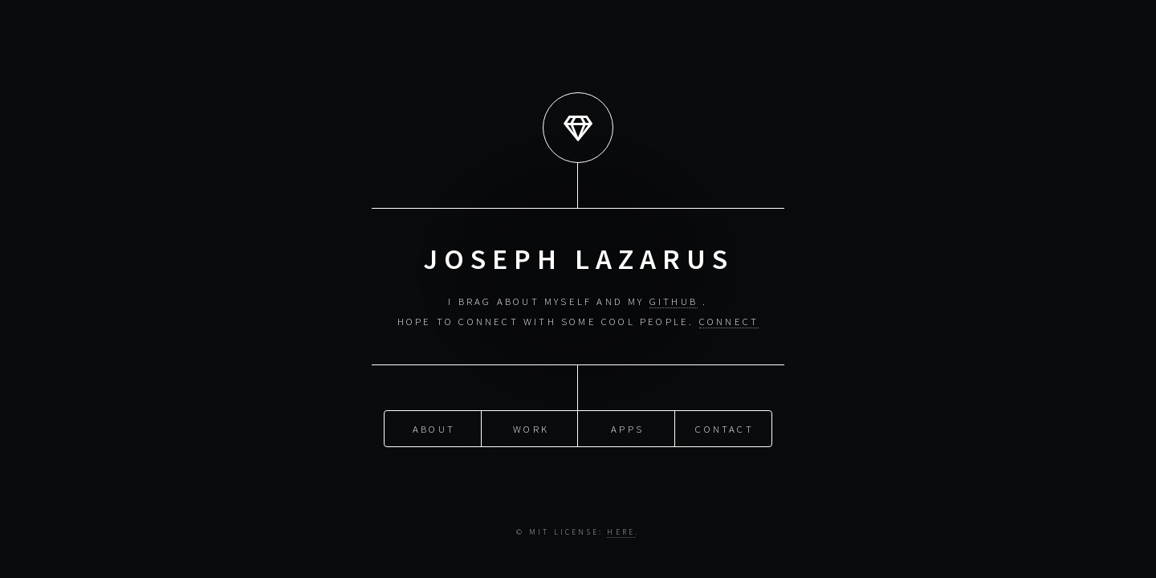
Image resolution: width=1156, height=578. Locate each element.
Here (621, 532)
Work (531, 427)
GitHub (673, 301)
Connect (729, 321)
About (434, 427)
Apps (627, 427)
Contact (724, 427)
